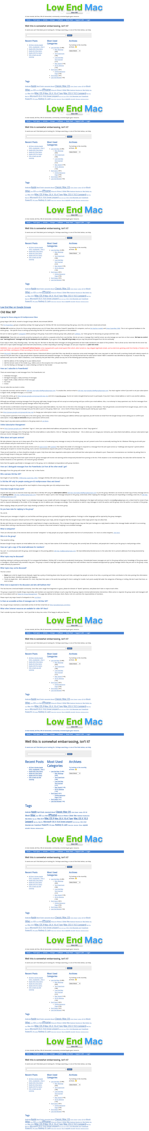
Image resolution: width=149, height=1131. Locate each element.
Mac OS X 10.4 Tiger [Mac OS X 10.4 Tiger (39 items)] (53, 93)
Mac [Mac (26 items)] (68, 90)
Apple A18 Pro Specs (35, 53)
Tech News (54, 75)
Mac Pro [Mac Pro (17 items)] (27, 96)
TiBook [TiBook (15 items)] (63, 99)
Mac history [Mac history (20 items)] (86, 90)
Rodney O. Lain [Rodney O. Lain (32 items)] (44, 99)
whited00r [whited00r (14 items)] (73, 99)
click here (117, 533)
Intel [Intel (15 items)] (32, 90)
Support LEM (79, 20)
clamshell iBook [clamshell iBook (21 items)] (49, 86)
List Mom (45, 421)
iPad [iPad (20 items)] (40, 90)
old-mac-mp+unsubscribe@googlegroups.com (93, 390)
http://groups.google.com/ (13, 428)
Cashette (53, 447)
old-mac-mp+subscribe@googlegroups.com (41, 390)
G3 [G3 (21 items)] (83, 86)
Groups (52, 20)
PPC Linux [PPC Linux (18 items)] (35, 99)
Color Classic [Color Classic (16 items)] (73, 86)
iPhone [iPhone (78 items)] (46, 89)
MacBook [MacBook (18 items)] (72, 90)
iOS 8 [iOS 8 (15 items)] (37, 90)
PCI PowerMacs (8, 325)
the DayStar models (96, 328)
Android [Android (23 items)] (28, 86)
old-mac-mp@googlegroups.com (25, 495)
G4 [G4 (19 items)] (85, 86)
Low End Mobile (56, 77)
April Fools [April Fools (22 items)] (40, 86)
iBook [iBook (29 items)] (88, 86)
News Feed (69, 20)
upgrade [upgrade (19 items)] (67, 99)
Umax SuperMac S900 (113, 328)
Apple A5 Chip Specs (35, 51)
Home (29, 20)
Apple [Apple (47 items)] (33, 86)
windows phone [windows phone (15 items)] (84, 99)
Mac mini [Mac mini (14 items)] (34, 819)
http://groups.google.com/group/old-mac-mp (33, 396)
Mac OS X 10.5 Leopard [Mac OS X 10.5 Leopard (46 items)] (74, 93)
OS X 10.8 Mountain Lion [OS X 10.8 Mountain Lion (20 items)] (73, 96)
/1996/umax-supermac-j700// (28, 478)
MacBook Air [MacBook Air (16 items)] (79, 90)
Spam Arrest (43, 447)
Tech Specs (36, 20)
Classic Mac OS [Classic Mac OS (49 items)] (62, 86)
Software (60, 20)
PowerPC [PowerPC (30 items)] (28, 99)
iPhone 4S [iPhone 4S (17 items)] (53, 90)
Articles (45, 20)
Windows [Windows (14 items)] (78, 99)
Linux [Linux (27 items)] (64, 90)
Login (88, 20)
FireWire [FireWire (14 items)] (79, 86)
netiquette (22, 334)
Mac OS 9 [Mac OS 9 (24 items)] (31, 93)
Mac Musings (59, 50)
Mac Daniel (58, 63)
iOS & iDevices (59, 65)
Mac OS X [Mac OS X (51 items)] (39, 93)
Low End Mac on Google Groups (15, 307)
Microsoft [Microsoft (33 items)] (34, 96)
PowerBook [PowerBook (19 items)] (85, 96)
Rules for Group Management (27, 594)
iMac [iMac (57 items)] (27, 89)
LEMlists (77, 334)
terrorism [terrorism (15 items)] (59, 99)
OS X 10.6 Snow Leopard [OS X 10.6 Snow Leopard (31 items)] (48, 96)
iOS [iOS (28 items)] (34, 90)
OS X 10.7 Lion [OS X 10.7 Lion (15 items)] (62, 96)
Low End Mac (55, 48)
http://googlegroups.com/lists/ (60, 605)
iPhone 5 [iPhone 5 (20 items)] (59, 90)
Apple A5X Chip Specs (36, 49)
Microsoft (7, 353)
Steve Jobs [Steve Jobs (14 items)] (53, 99)
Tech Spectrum (59, 53)
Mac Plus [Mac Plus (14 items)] (88, 93)
